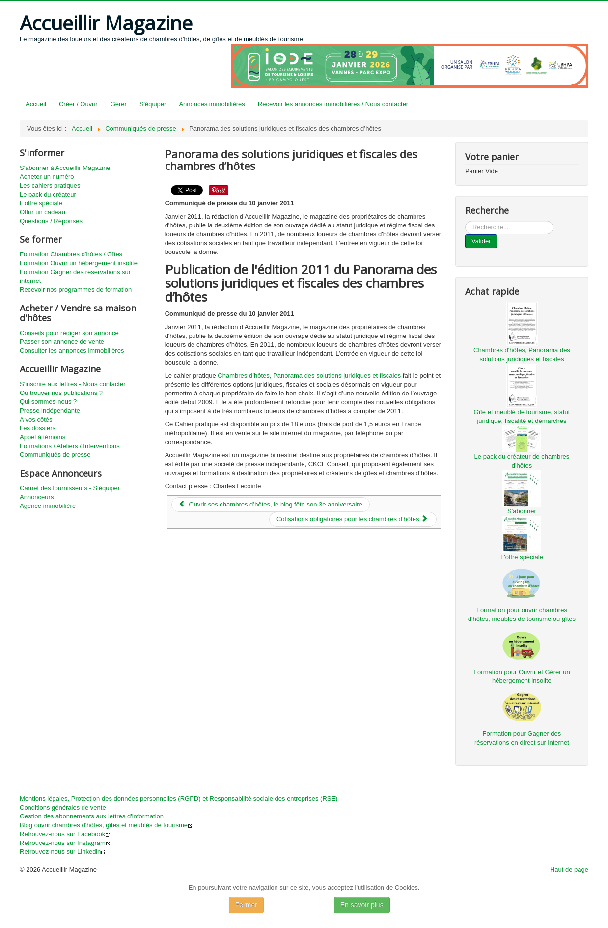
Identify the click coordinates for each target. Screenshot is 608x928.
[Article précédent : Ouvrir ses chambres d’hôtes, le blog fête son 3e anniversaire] (270, 504)
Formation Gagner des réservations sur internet (75, 276)
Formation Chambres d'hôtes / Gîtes (71, 254)
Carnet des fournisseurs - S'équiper (70, 488)
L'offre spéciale (41, 203)
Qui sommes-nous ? (48, 401)
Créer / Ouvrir (78, 104)
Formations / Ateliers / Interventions (70, 446)
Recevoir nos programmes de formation (76, 289)
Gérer (119, 104)
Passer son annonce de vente (62, 341)
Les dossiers (37, 428)
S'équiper (152, 104)
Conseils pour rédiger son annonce (69, 333)
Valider (481, 241)
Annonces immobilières (212, 104)
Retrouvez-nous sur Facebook (65, 834)
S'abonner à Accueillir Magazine (65, 167)
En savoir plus (362, 905)
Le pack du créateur (48, 194)
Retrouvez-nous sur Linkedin (63, 851)
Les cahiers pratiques (50, 185)
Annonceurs (37, 497)
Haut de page (569, 869)
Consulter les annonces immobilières (72, 350)
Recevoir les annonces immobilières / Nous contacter (333, 104)
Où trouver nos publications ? (61, 392)
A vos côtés (36, 419)
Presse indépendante (50, 410)
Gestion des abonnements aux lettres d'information (92, 816)
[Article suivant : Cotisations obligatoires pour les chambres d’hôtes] (353, 519)
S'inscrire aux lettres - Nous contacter (73, 384)
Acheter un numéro (47, 176)
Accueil (36, 104)
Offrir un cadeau (42, 212)
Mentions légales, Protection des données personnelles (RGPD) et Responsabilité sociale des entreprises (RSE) (178, 798)
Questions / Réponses (51, 221)
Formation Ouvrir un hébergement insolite (79, 263)
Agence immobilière (48, 505)
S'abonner (521, 511)
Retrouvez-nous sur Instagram (65, 842)
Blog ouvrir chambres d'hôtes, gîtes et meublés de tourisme (106, 825)
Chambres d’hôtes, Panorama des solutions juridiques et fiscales (309, 375)
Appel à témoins (42, 437)
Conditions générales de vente (63, 807)
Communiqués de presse (55, 454)
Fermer (246, 905)
